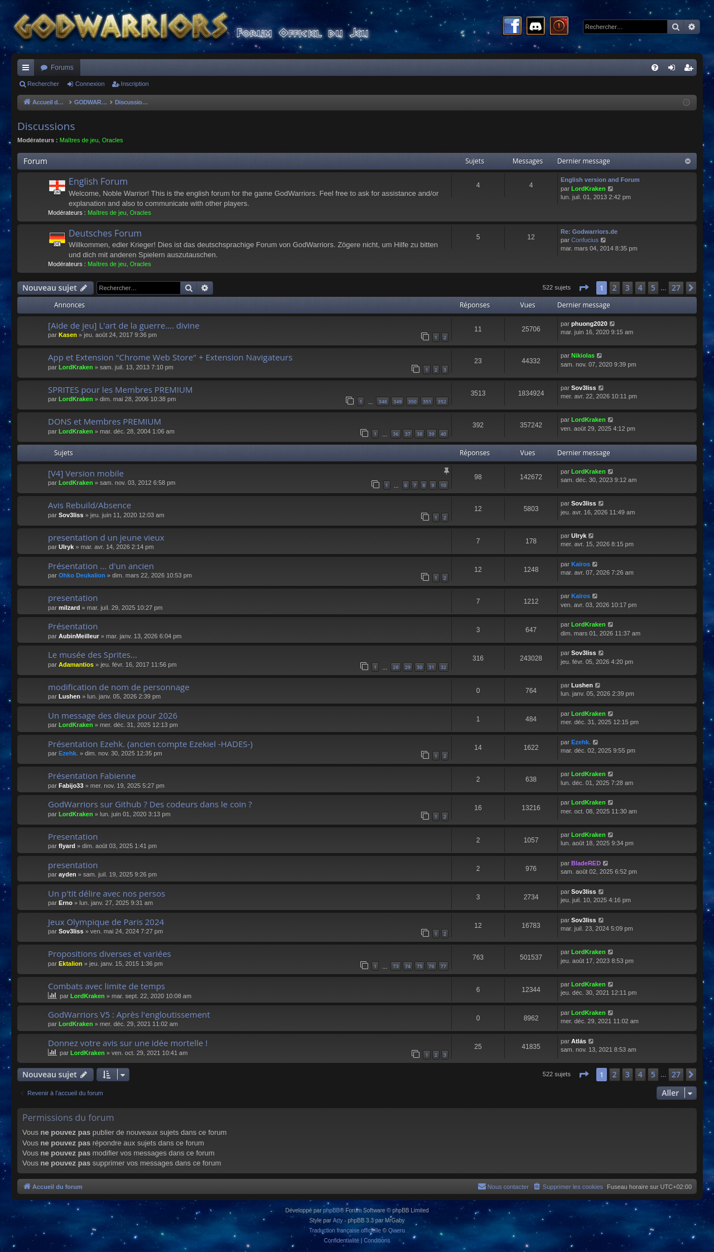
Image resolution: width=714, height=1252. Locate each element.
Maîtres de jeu (79, 140)
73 (395, 966)
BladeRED (586, 863)
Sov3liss (583, 387)
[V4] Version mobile (86, 473)
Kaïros (580, 564)
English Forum (98, 181)
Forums (62, 67)
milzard (69, 607)
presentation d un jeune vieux (106, 537)
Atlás (578, 1041)
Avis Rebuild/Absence (89, 505)
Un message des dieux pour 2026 (112, 715)
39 (431, 433)
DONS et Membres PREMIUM (104, 421)
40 (443, 433)
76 (431, 966)
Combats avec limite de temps (106, 985)
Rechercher (43, 83)
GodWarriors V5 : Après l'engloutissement (129, 1014)
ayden (67, 874)
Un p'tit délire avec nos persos (106, 893)
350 (412, 401)
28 (395, 667)
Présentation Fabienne (92, 775)
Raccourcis (28, 70)
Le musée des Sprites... (92, 654)
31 (431, 667)
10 (443, 485)
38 (419, 433)
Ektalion (71, 963)
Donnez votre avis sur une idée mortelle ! (128, 1042)
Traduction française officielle (345, 1230)
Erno (66, 902)
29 (408, 667)
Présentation (73, 626)
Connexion (90, 83)
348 (382, 401)
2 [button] (614, 287)
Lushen (69, 696)
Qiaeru (396, 1230)
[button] (583, 288)
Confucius (585, 240)
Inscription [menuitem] (691, 70)
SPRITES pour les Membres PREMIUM (120, 389)
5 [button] (653, 287)
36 (395, 433)
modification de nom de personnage (119, 686)
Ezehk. (68, 753)
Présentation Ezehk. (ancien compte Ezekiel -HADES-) (150, 743)
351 (427, 401)
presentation (73, 597)
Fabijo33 (71, 785)
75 (419, 966)
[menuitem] (655, 67)
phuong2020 (589, 323)
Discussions (46, 126)
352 (442, 401)
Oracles (112, 140)
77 (443, 966)
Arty (338, 1220)
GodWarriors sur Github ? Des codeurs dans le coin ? (150, 804)
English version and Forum (600, 179)
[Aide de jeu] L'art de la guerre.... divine (124, 325)
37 (408, 433)
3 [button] (627, 287)
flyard (67, 845)
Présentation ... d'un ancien (101, 565)
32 (443, 667)
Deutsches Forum (105, 233)
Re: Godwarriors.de (589, 231)
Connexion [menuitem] (674, 70)
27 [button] (676, 287)
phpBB (331, 1210)
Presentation (73, 836)
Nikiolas (583, 355)
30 (419, 667)
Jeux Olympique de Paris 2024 (106, 921)
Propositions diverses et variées (109, 953)
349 (397, 401)
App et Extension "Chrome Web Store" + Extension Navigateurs (170, 357)
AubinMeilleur (79, 636)
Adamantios (76, 664)
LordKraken (588, 188)
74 (408, 966)
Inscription (135, 83)
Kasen (68, 334)
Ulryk (66, 546)
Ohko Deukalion (82, 575)
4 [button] (640, 287)
